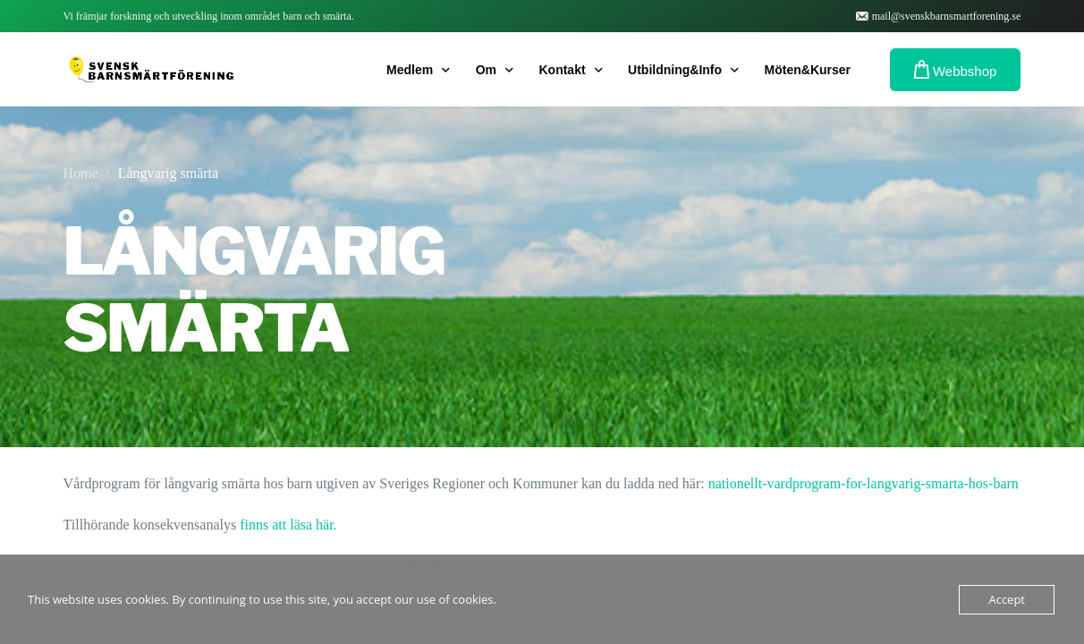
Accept (1006, 599)
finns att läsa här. (288, 524)
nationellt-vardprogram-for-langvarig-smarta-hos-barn (863, 483)
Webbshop (955, 70)
